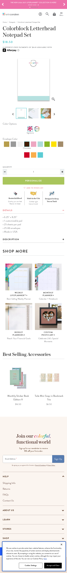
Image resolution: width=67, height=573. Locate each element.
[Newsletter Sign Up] (27, 459)
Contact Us (8, 500)
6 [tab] (37, 7)
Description (11, 239)
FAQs (5, 494)
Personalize (33, 180)
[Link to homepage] (11, 14)
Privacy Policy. (51, 465)
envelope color (10, 139)
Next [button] (54, 114)
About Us (8, 510)
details (7, 210)
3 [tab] (32, 7)
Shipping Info (9, 483)
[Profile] (40, 14)
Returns (6, 489)
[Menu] (61, 14)
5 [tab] (35, 7)
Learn (6, 519)
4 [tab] (34, 7)
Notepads (12, 22)
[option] (33, 79)
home (5, 22)
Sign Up (58, 459)
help (6, 476)
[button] (3, 4)
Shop (6, 538)
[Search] (47, 14)
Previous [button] (13, 114)
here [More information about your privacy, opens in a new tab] (45, 568)
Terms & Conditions (40, 465)
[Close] (61, 554)
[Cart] (54, 14)
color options (10, 124)
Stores (7, 528)
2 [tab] (31, 7)
